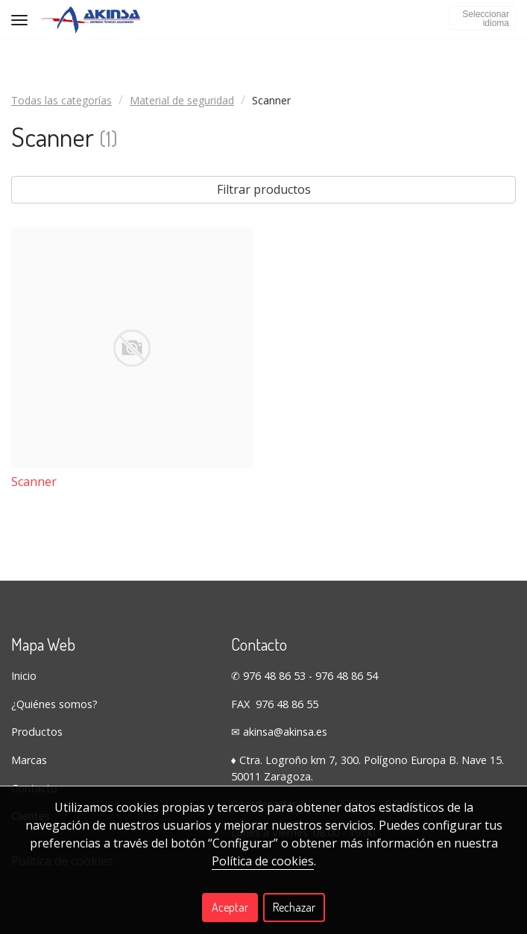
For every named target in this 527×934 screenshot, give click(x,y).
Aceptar (230, 907)
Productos (37, 732)
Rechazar (294, 907)
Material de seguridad (182, 100)
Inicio (24, 676)
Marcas (29, 760)
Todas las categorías (61, 100)
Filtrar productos (264, 189)
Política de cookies (263, 861)
